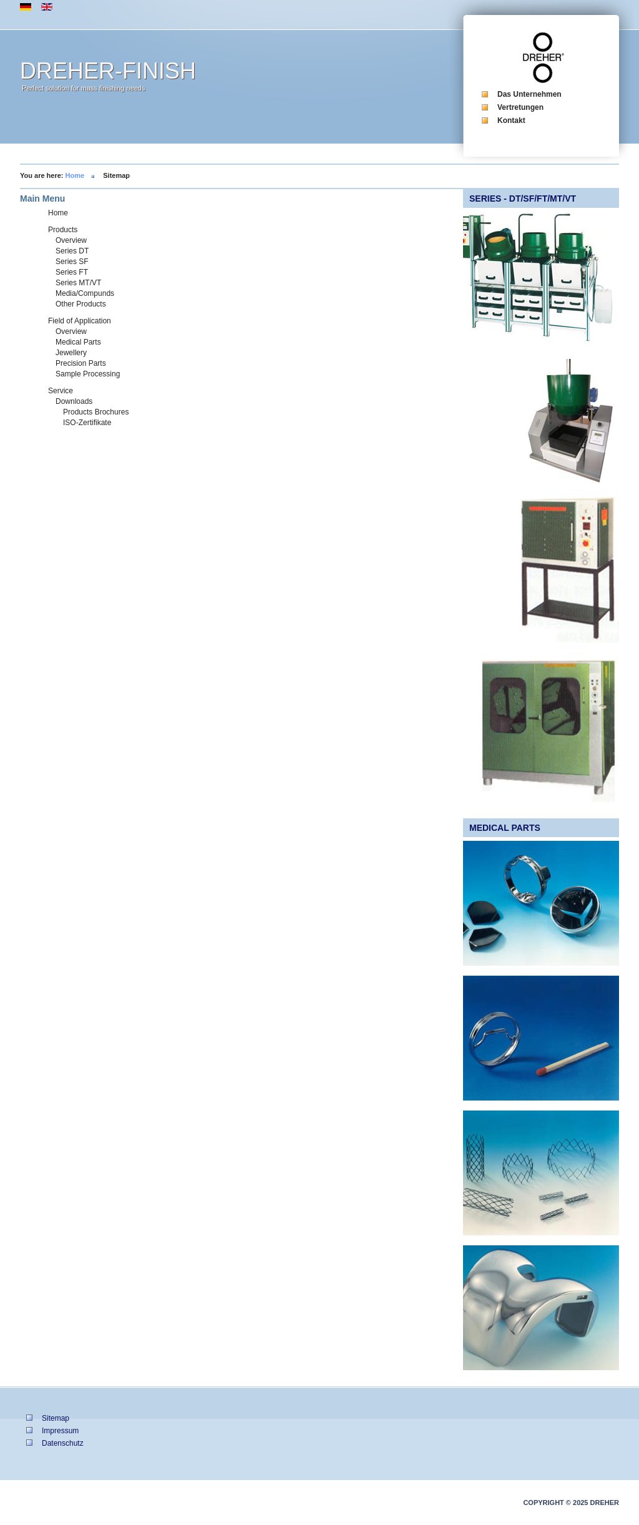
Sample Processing (88, 374)
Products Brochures (96, 412)
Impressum (60, 1430)
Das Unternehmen (529, 94)
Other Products (81, 304)
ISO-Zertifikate (87, 422)
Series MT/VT (78, 282)
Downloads (74, 401)
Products (62, 229)
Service (60, 390)
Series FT (72, 272)
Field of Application (79, 320)
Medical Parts (78, 342)
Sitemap (55, 1418)
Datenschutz (63, 1443)
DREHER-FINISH (108, 71)
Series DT (72, 251)
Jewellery (71, 352)
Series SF (72, 261)
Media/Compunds (85, 293)
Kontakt (511, 120)
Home (75, 175)
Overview (71, 240)
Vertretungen (520, 107)
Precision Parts (81, 363)
